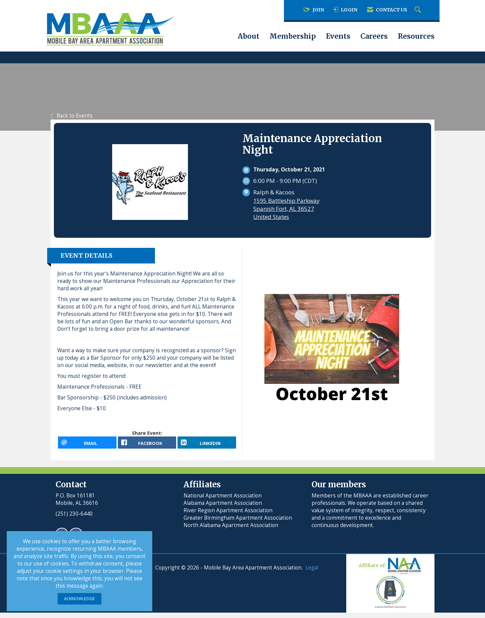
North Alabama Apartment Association (232, 530)
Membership (292, 36)
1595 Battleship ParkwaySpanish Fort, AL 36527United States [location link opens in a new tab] (286, 209)
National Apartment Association (223, 501)
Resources (416, 36)
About (248, 36)
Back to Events (72, 115)
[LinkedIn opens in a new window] (206, 445)
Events (338, 36)
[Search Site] (419, 10)
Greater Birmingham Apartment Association (238, 523)
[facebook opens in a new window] (147, 445)
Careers (374, 36)
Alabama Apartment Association (223, 508)
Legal (311, 573)
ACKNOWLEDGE (79, 598)
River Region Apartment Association (228, 515)
